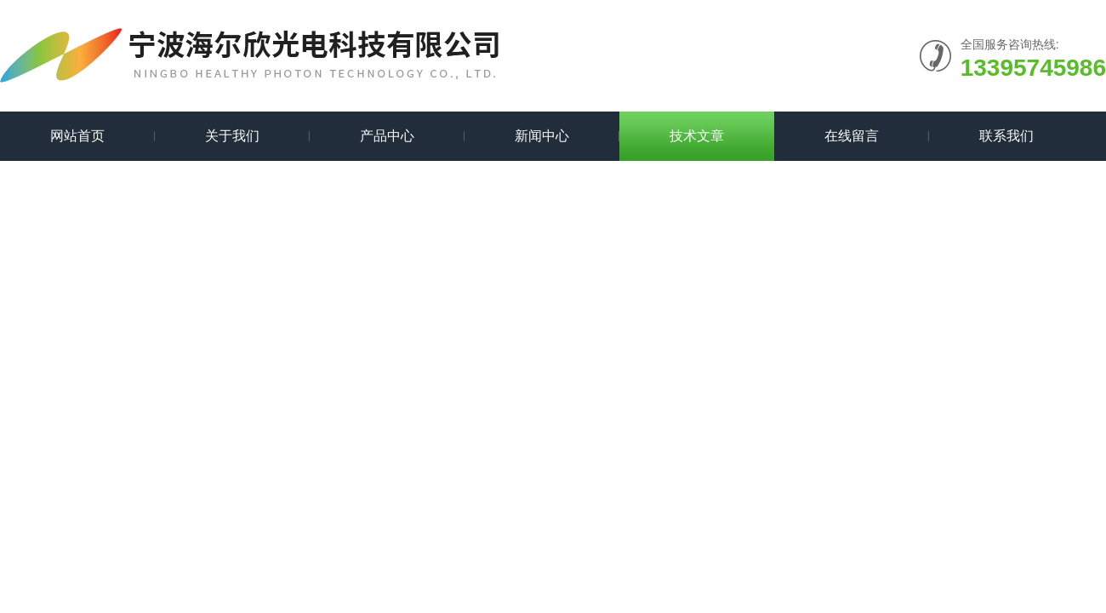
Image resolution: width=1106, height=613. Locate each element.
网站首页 (77, 136)
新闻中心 (542, 136)
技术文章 (697, 136)
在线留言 (851, 136)
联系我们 (1006, 136)
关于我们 (232, 136)
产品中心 (387, 136)
